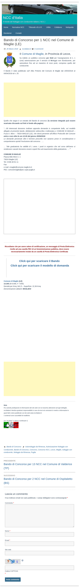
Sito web (8, 550)
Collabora (58, 27)
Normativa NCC (18, 27)
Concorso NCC (44, 450)
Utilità (48, 27)
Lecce (53, 450)
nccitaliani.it (26, 49)
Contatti (18, 33)
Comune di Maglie (33, 53)
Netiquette (70, 27)
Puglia (33, 452)
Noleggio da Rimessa (22, 452)
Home (6, 27)
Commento (9, 503)
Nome (7, 531)
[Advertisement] (39, 100)
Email (7, 540)
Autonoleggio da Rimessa (35, 447)
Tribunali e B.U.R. (35, 27)
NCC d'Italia (13, 18)
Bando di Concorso (14, 447)
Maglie (58, 450)
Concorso (33, 450)
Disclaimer (8, 33)
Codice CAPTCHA (11, 571)
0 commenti (38, 49)
